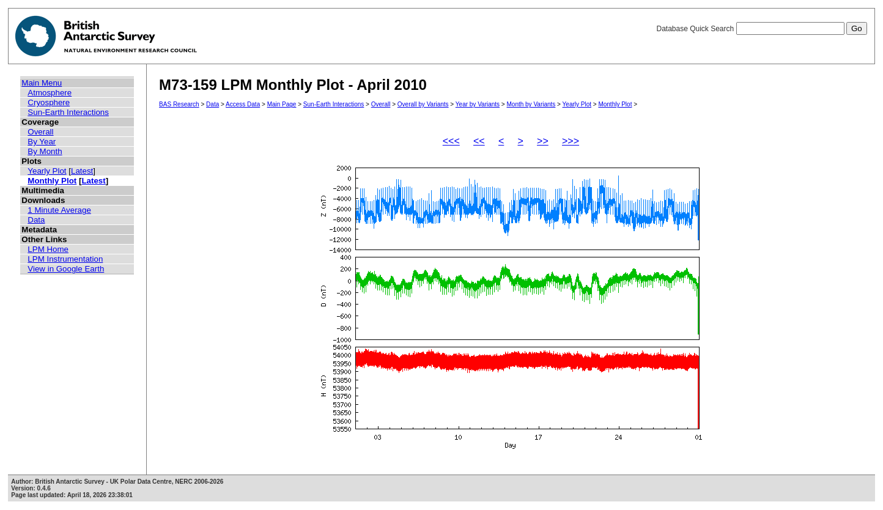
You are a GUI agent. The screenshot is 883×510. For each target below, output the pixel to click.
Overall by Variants (423, 104)
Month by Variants (530, 104)
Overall (40, 131)
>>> (570, 141)
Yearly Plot (47, 171)
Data (36, 219)
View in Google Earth (66, 268)
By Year (42, 141)
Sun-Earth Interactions (68, 112)
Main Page (282, 104)
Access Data (243, 104)
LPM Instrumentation (65, 259)
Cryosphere (49, 102)
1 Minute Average (59, 210)
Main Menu (41, 82)
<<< (451, 141)
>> (543, 141)
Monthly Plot (52, 180)
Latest (82, 171)
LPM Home (48, 249)
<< (479, 141)
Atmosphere (50, 92)
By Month (45, 151)
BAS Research (179, 104)
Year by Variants (478, 104)
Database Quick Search (761, 28)
